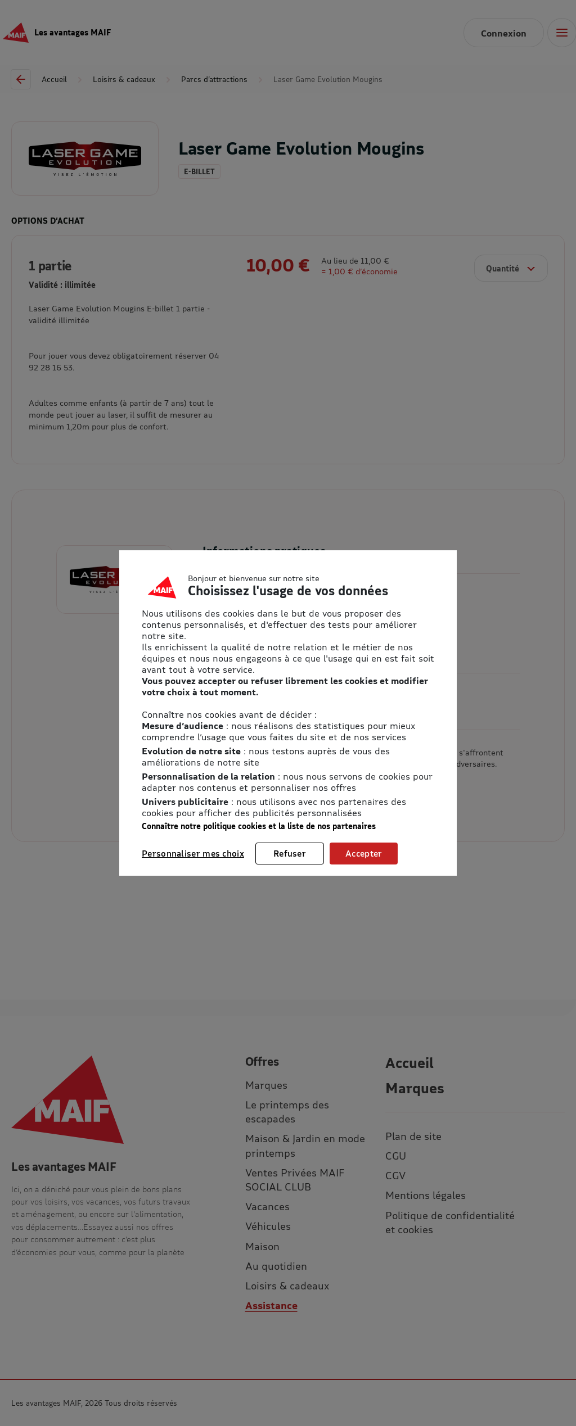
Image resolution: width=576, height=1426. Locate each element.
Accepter (363, 853)
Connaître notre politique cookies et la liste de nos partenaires (259, 826)
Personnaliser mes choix (193, 853)
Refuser (289, 853)
